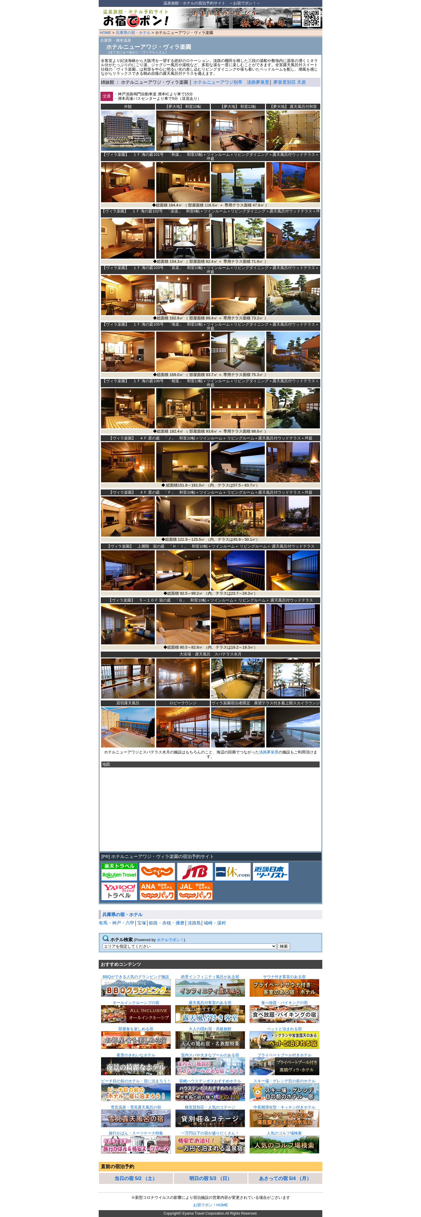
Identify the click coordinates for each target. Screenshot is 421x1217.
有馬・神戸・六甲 (116, 923)
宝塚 (141, 923)
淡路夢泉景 (268, 752)
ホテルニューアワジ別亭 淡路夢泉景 (231, 82)
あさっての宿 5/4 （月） (285, 1178)
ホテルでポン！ (170, 940)
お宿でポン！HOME (210, 1205)
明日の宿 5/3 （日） (210, 1178)
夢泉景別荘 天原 (289, 82)
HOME (105, 32)
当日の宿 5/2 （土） (135, 1178)
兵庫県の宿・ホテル (133, 32)
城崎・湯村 (215, 923)
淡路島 (194, 923)
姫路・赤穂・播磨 (167, 923)
